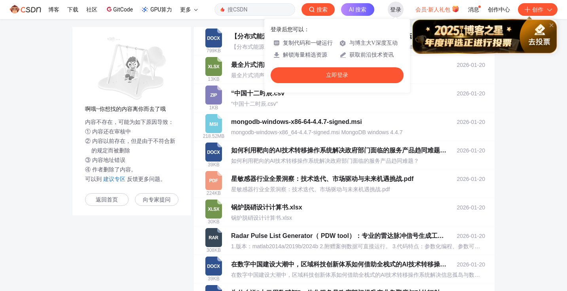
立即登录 (337, 75)
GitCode (119, 9)
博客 (53, 9)
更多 (188, 9)
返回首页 (107, 200)
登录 (395, 9)
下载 (72, 9)
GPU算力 (156, 9)
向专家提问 (157, 200)
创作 (537, 9)
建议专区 (114, 179)
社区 (91, 9)
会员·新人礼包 (437, 9)
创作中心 (499, 9)
